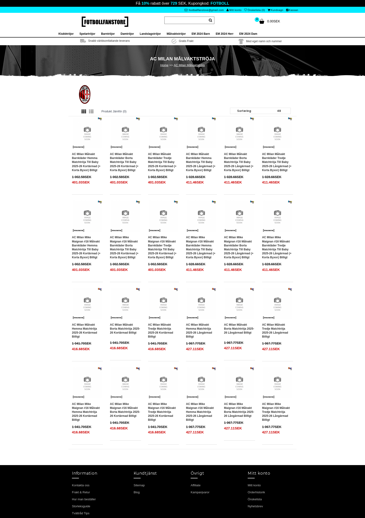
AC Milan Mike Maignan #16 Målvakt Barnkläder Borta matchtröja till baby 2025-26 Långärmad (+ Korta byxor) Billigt (238, 247)
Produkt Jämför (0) (114, 111)
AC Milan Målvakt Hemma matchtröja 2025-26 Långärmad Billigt (199, 330)
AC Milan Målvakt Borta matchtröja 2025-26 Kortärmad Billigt (125, 328)
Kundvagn (275, 10)
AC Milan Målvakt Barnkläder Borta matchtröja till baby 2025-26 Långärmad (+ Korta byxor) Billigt (238, 162)
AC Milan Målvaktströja (189, 65)
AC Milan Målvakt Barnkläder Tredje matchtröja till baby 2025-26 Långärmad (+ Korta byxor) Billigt (276, 162)
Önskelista (255, 499)
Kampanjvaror (200, 492)
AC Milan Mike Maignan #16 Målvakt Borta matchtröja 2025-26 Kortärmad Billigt (125, 410)
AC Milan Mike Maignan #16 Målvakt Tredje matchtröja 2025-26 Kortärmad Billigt (162, 412)
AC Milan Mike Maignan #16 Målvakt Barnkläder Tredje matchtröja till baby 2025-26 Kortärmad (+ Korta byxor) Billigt (162, 247)
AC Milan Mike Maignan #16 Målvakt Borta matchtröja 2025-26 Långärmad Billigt (239, 410)
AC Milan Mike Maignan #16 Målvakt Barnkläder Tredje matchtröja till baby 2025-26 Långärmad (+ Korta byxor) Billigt (276, 247)
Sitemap (139, 485)
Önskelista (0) (254, 10)
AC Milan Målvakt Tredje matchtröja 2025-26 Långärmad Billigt (275, 330)
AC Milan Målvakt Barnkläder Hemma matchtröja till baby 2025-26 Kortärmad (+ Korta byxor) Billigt (86, 162)
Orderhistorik (256, 492)
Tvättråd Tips (80, 513)
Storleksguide (81, 506)
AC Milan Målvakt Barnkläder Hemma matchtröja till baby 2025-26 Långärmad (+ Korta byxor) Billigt (200, 162)
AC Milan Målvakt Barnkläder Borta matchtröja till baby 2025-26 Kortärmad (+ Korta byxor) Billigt (124, 162)
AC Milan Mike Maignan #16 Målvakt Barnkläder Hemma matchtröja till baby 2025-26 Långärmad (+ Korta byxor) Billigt (200, 247)
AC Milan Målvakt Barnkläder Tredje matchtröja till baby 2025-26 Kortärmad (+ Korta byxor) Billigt (162, 162)
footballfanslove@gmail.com (204, 10)
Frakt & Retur (81, 492)
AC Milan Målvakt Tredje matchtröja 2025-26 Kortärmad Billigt (160, 330)
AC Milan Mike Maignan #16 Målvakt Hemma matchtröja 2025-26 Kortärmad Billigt (86, 412)
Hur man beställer (84, 499)
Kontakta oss (80, 485)
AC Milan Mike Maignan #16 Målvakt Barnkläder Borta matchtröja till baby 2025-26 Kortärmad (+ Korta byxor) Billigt (124, 247)
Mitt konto (233, 10)
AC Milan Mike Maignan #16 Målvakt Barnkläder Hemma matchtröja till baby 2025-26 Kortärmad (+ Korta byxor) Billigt (86, 247)
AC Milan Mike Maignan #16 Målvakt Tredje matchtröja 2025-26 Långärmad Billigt (276, 412)
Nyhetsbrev (255, 506)
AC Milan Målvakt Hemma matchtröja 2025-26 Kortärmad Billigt (84, 330)
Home (164, 65)
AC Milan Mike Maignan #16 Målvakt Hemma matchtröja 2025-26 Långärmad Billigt (200, 412)
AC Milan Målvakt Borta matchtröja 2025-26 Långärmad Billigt (239, 328)
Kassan (292, 10)
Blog (137, 492)
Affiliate (195, 485)
